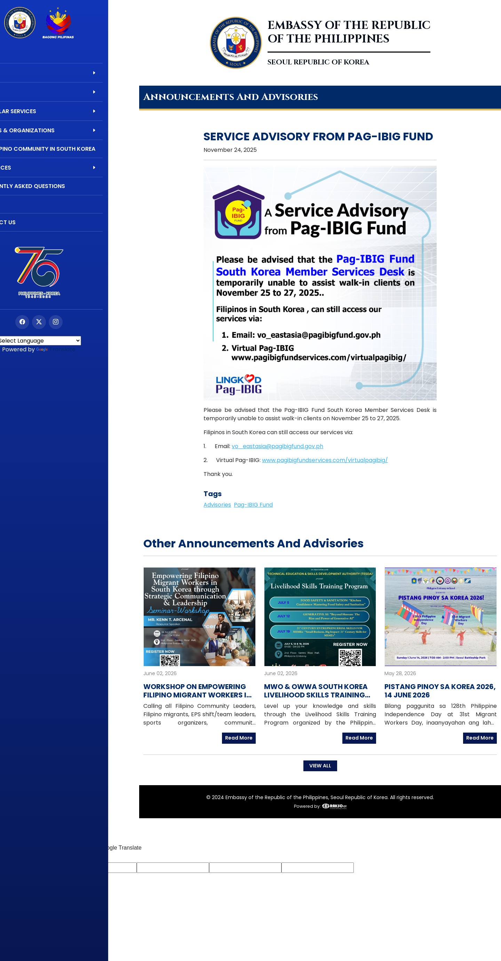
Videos (19, 204)
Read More (239, 737)
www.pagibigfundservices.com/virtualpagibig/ (325, 460)
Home (17, 54)
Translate (86, 349)
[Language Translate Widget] (69, 340)
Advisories (217, 505)
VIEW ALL (320, 765)
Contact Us (27, 222)
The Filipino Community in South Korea (67, 149)
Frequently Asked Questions (52, 186)
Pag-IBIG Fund (253, 505)
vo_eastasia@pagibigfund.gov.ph (277, 446)
